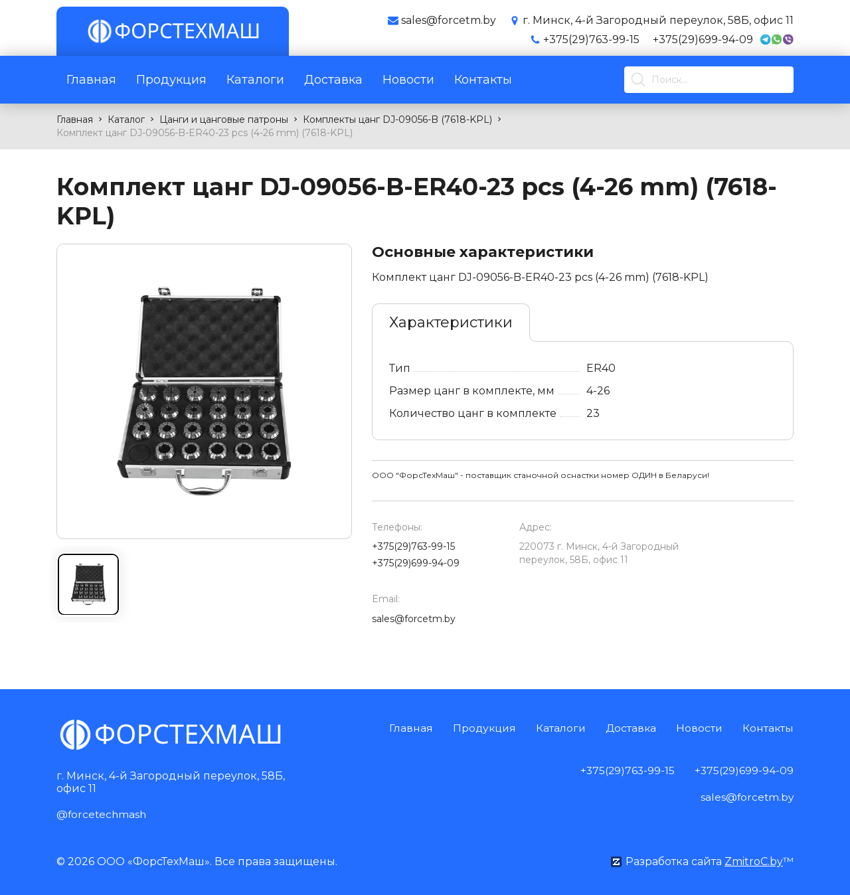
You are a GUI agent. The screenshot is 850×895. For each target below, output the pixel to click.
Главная (91, 79)
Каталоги (255, 79)
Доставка (333, 79)
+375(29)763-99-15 (591, 39)
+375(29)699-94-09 (703, 39)
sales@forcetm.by (414, 619)
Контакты (483, 79)
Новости (408, 79)
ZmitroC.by (753, 860)
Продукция (171, 79)
